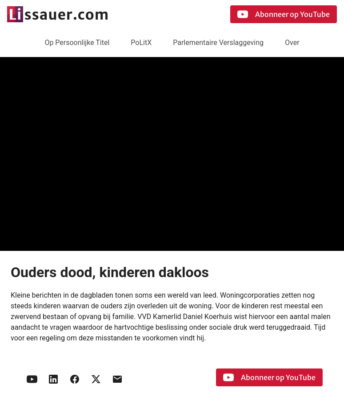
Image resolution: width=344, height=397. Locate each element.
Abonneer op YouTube (283, 14)
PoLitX (141, 42)
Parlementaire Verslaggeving (218, 42)
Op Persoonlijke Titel (76, 42)
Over (292, 42)
